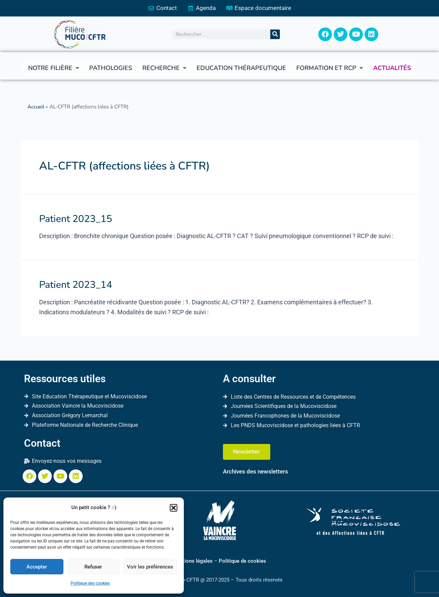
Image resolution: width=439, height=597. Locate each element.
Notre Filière (53, 68)
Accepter (36, 567)
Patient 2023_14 (73, 284)
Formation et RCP (329, 68)
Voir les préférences (150, 567)
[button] (173, 507)
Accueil (36, 107)
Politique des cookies (90, 583)
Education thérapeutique (241, 68)
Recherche (164, 68)
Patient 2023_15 (73, 218)
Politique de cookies (242, 561)
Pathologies (110, 68)
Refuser (93, 567)
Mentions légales (193, 561)
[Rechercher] (275, 34)
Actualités (392, 68)
